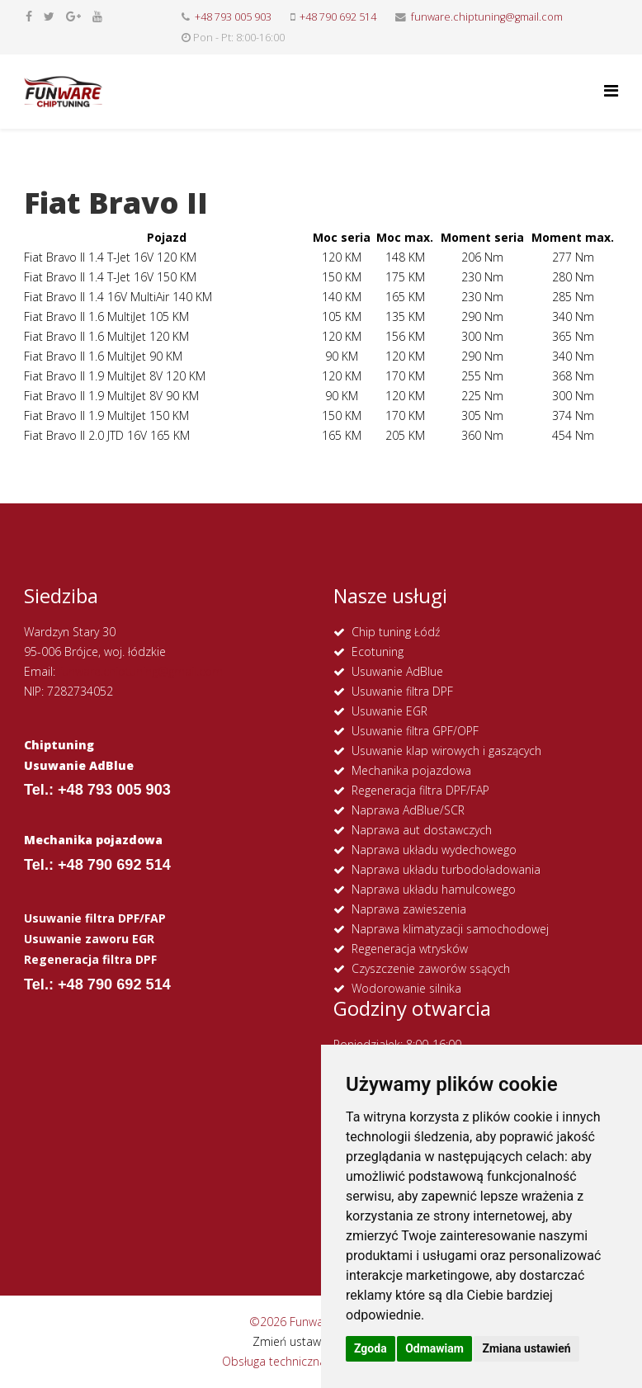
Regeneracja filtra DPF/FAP (420, 790)
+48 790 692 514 (338, 17)
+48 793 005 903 (233, 17)
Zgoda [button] (370, 1348)
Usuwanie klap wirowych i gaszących (446, 750)
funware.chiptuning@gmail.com (487, 17)
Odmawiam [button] (434, 1348)
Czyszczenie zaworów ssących (431, 968)
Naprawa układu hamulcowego (434, 889)
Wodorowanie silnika (406, 988)
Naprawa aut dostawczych (422, 830)
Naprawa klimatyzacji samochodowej (450, 929)
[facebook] (29, 16)
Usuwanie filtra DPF (402, 691)
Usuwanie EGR (389, 711)
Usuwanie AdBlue (397, 671)
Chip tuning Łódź (396, 632)
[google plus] (73, 16)
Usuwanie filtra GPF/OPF (415, 731)
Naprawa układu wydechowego (434, 849)
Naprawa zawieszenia (409, 909)
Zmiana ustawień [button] (526, 1348)
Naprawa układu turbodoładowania (446, 869)
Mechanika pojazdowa (411, 770)
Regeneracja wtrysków (410, 948)
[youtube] (97, 16)
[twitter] (49, 16)
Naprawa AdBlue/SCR (408, 810)
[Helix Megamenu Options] (611, 90)
